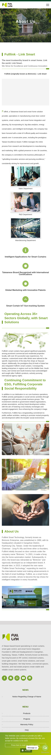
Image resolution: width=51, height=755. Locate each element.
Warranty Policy (26, 724)
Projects (26, 719)
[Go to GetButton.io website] (45, 752)
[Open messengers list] (45, 748)
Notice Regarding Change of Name (26, 696)
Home (20, 27)
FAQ (27, 730)
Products (26, 713)
